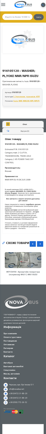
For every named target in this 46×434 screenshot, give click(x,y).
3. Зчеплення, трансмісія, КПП (26, 96)
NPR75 (36, 100)
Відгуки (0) (17, 131)
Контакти (8, 351)
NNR (20, 100)
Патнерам (8, 348)
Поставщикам (10, 340)
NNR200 (26, 100)
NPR (31, 100)
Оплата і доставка (12, 337)
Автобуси (8, 362)
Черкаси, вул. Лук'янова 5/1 (21, 384)
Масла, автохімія (12, 373)
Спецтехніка (9, 370)
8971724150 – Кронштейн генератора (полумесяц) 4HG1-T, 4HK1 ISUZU (23, 273)
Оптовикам (9, 344)
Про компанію (10, 333)
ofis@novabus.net (16, 389)
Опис (16, 124)
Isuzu (15, 100)
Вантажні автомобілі (13, 366)
